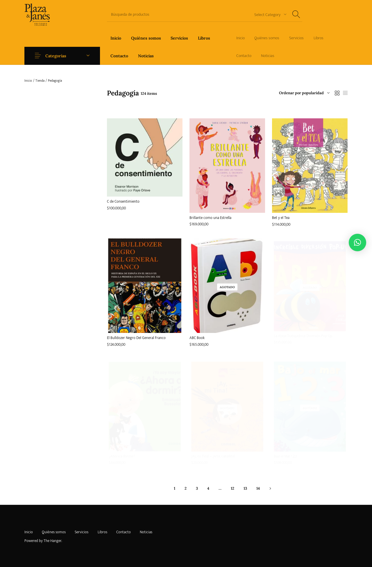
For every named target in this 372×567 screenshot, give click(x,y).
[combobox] (268, 14)
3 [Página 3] (197, 488)
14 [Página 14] (258, 488)
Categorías (55, 55)
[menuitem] (115, 38)
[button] (357, 242)
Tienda (39, 80)
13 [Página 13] (245, 488)
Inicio (28, 80)
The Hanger (52, 541)
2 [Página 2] (186, 488)
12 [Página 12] (232, 488)
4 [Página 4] (208, 488)
